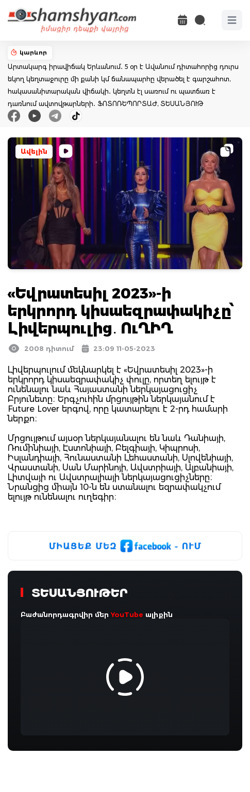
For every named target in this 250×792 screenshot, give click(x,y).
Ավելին (34, 151)
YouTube (127, 614)
